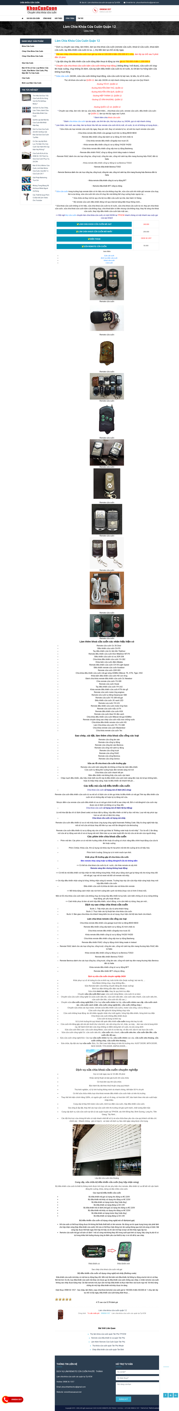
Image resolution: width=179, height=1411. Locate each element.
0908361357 (106, 10)
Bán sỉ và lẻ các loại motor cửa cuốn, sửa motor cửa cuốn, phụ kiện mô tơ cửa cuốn (35, 70)
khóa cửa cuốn (79, 121)
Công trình (70, 18)
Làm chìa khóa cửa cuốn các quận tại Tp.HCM (104, 2)
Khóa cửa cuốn (28, 46)
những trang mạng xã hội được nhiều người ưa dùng (41, 188)
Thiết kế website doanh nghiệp (159, 1408)
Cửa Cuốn (26, 78)
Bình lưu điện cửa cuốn (31, 83)
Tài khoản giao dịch (172, 1381)
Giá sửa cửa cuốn (33, 18)
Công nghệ (47, 18)
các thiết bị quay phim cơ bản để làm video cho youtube (41, 197)
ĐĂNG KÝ (123, 1399)
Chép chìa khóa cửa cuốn (32, 51)
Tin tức (80, 18)
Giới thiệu (58, 18)
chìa (71, 121)
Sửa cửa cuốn (27, 63)
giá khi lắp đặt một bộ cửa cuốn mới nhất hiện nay (41, 122)
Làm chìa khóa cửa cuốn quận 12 (77, 40)
